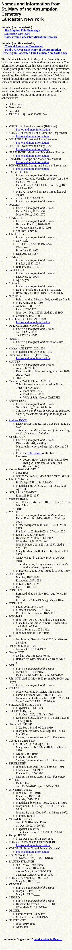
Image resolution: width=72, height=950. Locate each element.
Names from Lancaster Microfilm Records (30, 36)
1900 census (34, 453)
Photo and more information (32, 136)
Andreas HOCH (18, 420)
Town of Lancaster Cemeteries (23, 46)
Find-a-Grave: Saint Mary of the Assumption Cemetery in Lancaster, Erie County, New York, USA (34, 51)
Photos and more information (33, 129)
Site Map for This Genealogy (22, 30)
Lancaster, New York (17, 33)
